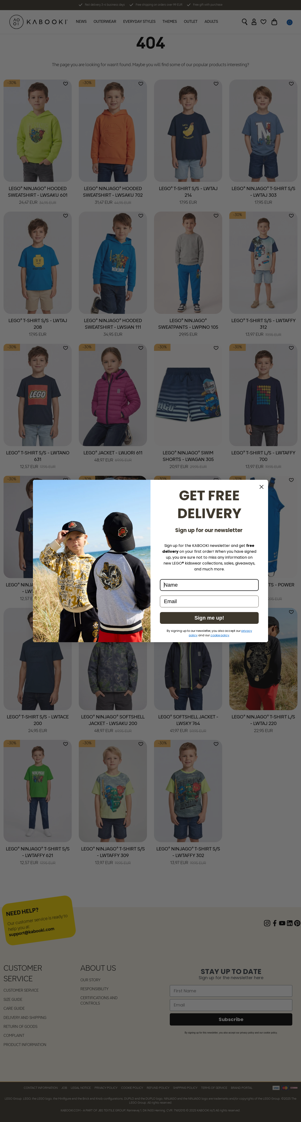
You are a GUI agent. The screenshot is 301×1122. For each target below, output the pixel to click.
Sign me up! (209, 618)
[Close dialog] (261, 487)
